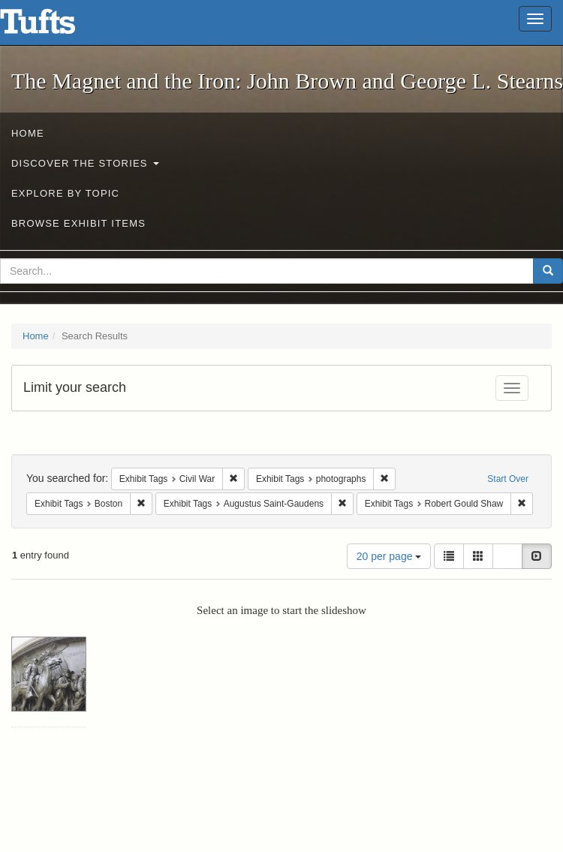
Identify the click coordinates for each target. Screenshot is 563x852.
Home (27, 133)
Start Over (507, 479)
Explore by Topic (65, 193)
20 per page (389, 556)
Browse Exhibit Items (78, 223)
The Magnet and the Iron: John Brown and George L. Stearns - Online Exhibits (56, 26)
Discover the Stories (85, 163)
